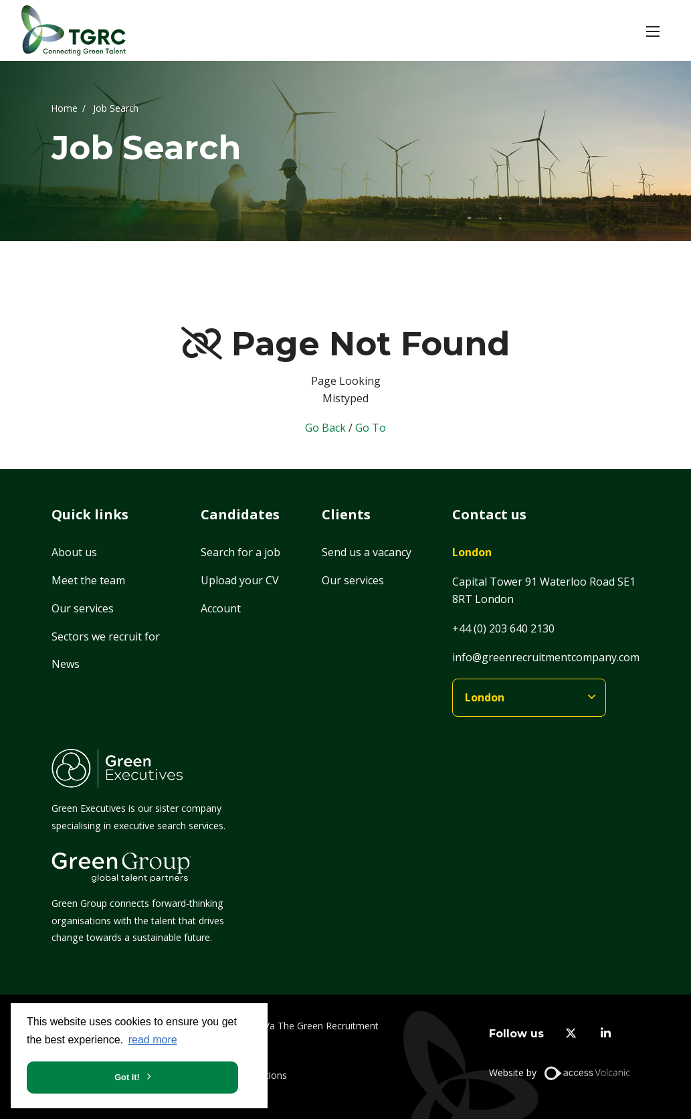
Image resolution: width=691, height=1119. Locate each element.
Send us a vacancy (366, 552)
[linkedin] (606, 1034)
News (66, 664)
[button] (653, 31)
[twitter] (571, 1034)
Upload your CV (240, 580)
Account (221, 608)
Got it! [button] (127, 1077)
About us (74, 552)
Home (65, 107)
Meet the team (88, 580)
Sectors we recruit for (106, 636)
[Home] (73, 30)
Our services (83, 608)
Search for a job (240, 552)
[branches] (529, 698)
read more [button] (152, 1039)
